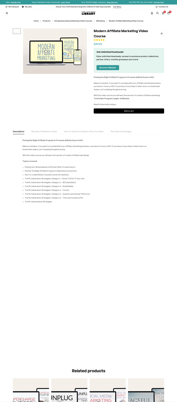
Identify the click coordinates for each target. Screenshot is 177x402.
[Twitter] (64, 378)
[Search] (157, 13)
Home (35, 21)
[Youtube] (69, 378)
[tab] (18, 131)
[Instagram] (52, 378)
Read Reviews (116, 2)
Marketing (101, 21)
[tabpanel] (88, 172)
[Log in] (151, 13)
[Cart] (168, 13)
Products (46, 21)
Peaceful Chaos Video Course (141, 277)
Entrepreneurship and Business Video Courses (73, 21)
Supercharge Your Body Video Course (29, 277)
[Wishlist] (163, 13)
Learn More (69, 2)
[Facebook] (56, 378)
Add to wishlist (161, 33)
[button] (100, 40)
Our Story (117, 7)
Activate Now (20, 2)
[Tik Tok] (60, 378)
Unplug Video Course (60, 277)
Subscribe (68, 358)
